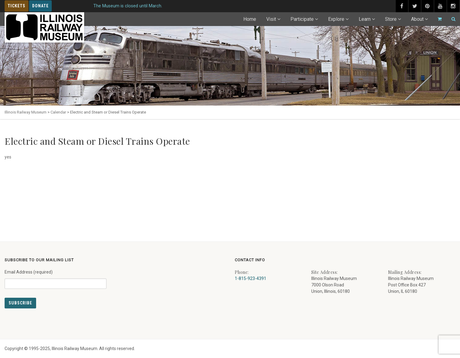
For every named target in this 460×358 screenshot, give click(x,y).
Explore (336, 19)
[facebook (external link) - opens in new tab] (402, 6)
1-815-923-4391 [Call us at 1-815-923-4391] (250, 278)
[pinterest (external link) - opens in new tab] (427, 6)
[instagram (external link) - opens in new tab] (453, 6)
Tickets (16, 5)
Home (249, 19)
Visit (271, 19)
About (417, 19)
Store (391, 19)
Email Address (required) (56, 277)
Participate (302, 19)
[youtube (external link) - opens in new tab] (440, 6)
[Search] (450, 19)
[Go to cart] (437, 19)
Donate (40, 5)
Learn (365, 19)
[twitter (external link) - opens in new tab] (415, 6)
